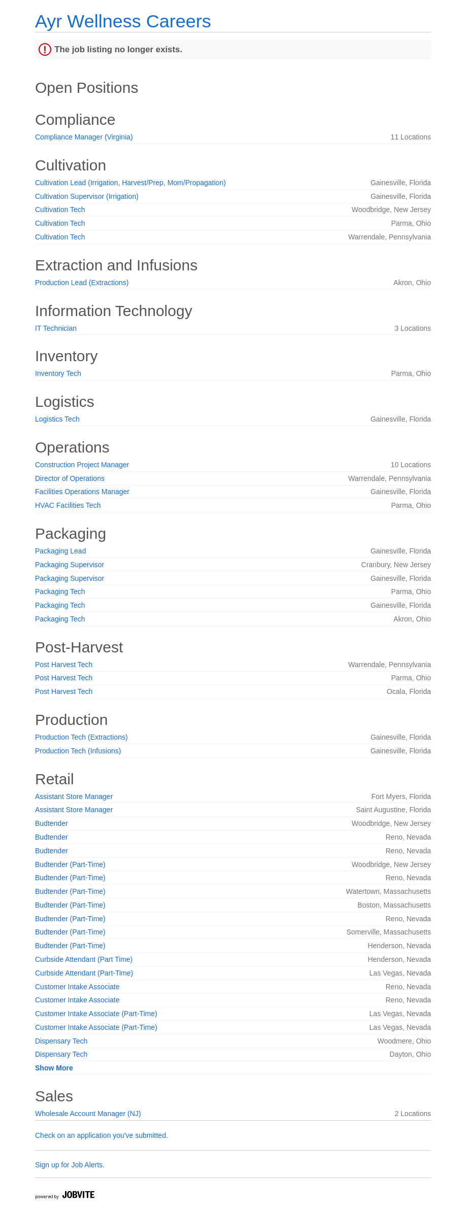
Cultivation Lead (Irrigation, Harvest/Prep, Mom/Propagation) (130, 183)
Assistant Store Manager (74, 796)
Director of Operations (70, 478)
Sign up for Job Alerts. (70, 1165)
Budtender (51, 823)
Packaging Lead (60, 551)
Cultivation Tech (60, 209)
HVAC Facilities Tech (68, 505)
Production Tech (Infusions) (78, 751)
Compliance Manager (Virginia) (84, 137)
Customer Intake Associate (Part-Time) (96, 1014)
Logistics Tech (57, 419)
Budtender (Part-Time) (70, 864)
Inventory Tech (58, 373)
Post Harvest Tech (63, 665)
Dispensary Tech (61, 1041)
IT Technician (56, 328)
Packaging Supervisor (69, 565)
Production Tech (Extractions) (81, 737)
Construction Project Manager (82, 465)
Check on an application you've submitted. (101, 1135)
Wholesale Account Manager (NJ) (88, 1113)
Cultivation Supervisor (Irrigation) (87, 196)
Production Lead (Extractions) (81, 283)
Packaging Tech (60, 591)
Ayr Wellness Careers (123, 21)
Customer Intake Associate (77, 987)
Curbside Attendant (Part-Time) (84, 973)
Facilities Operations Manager (82, 492)
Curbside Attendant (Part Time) (83, 959)
